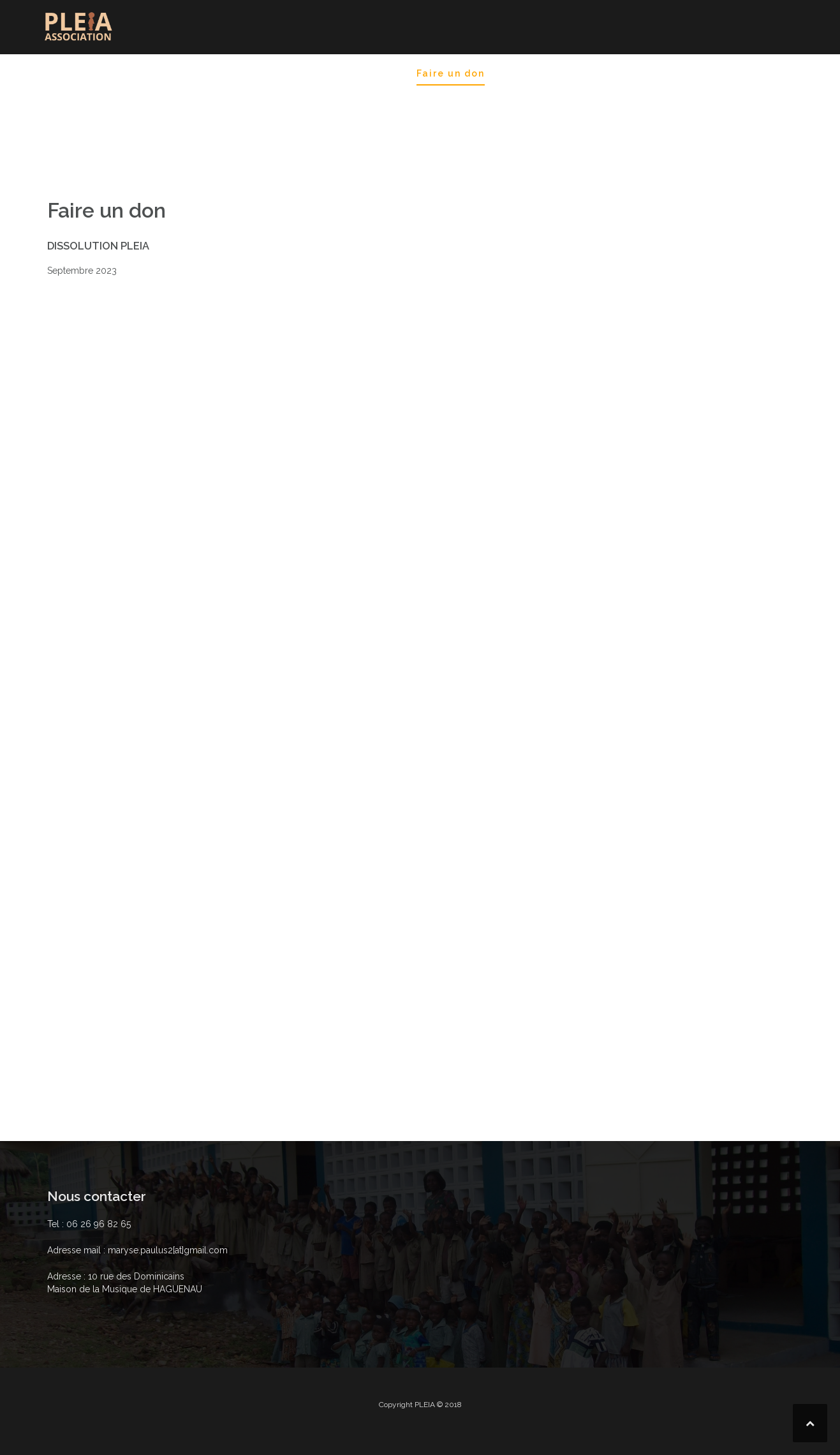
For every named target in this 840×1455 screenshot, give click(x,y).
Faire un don (450, 73)
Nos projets (533, 73)
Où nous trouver (88, 108)
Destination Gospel (155, 73)
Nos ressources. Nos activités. (685, 73)
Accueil (64, 73)
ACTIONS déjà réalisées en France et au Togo (276, 108)
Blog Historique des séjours (302, 73)
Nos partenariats (648, 91)
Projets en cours (465, 108)
